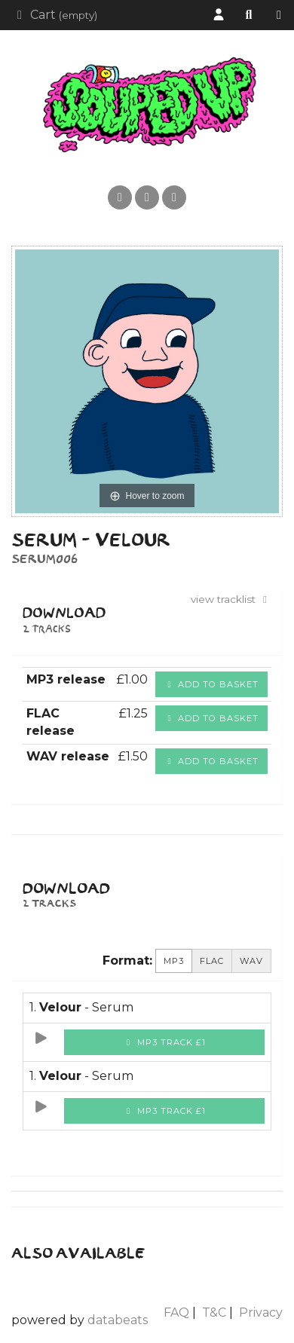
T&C (214, 1312)
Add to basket (211, 684)
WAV (251, 961)
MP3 (174, 961)
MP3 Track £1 (165, 1042)
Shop (282, 15)
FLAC (212, 961)
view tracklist (231, 599)
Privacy (261, 1312)
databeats (117, 1320)
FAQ (176, 1312)
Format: (127, 960)
